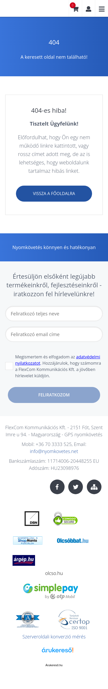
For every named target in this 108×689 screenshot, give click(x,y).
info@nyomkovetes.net (54, 451)
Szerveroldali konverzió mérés (54, 636)
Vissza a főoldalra (54, 193)
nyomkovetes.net (22, 10)
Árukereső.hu (54, 665)
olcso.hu (54, 573)
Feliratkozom (54, 395)
